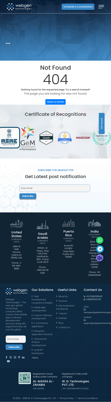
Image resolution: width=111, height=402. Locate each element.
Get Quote (101, 123)
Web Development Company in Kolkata (42, 299)
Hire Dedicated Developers (65, 307)
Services (63, 301)
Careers (63, 313)
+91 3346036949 (94, 274)
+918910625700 (92, 299)
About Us (63, 296)
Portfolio (63, 318)
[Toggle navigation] (101, 7)
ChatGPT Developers (38, 352)
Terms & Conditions (88, 398)
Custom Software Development (42, 317)
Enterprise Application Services (42, 333)
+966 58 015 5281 (42, 271)
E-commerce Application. (40, 325)
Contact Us (64, 327)
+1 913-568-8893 (16, 265)
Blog (61, 322)
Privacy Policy (67, 398)
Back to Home (55, 101)
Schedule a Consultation (77, 6)
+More (35, 357)
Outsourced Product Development (39, 342)
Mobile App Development (39, 309)
